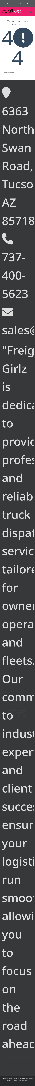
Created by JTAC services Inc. (20, 1080)
